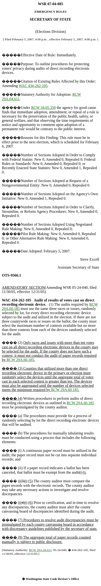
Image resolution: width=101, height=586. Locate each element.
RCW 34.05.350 (43, 108)
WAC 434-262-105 (33, 86)
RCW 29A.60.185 (20, 360)
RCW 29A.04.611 (40, 550)
